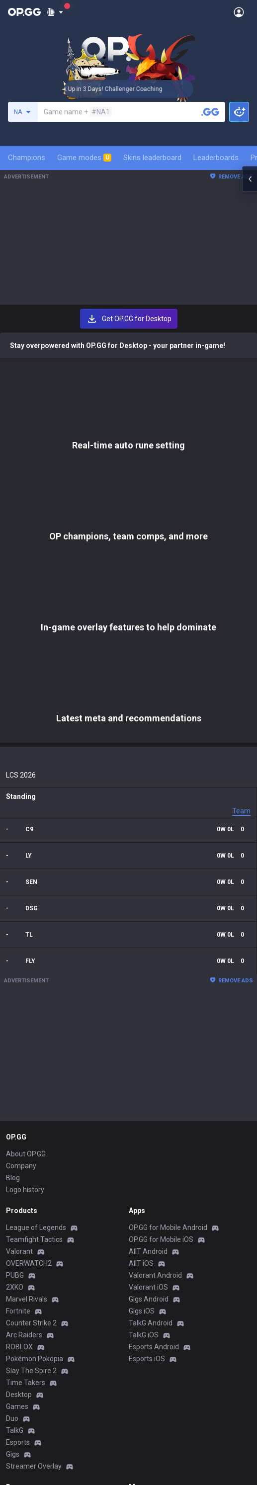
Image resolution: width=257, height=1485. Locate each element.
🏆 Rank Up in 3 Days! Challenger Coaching (116, 89)
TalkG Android (150, 1094)
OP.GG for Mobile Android (168, 999)
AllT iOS (141, 1035)
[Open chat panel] (249, 179)
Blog (13, 949)
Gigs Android (149, 1070)
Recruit (140, 1299)
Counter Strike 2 (31, 1094)
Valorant (19, 1023)
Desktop (19, 1166)
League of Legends (36, 999)
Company (21, 937)
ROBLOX (19, 1118)
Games (17, 1178)
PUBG (15, 1046)
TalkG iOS (144, 1106)
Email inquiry (26, 1311)
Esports (18, 1214)
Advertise (144, 1287)
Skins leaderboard (152, 157)
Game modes (84, 157)
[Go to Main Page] (24, 12)
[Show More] (55, 12)
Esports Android (154, 1118)
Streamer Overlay (34, 1237)
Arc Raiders (24, 1106)
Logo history (25, 961)
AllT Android (148, 1023)
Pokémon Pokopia (34, 1130)
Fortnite (18, 1082)
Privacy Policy (29, 1275)
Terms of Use (27, 1287)
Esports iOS (147, 1130)
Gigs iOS (142, 1082)
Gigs (12, 1225)
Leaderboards (216, 157)
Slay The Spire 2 (31, 1142)
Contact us (23, 1323)
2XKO (14, 1058)
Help (13, 1299)
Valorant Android (155, 1046)
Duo (12, 1190)
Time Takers (25, 1154)
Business (143, 1275)
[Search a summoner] (210, 112)
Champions (26, 157)
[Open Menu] (239, 12)
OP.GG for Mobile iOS (161, 1011)
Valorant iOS (148, 1058)
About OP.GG (26, 925)
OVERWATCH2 (29, 1035)
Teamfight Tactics (34, 1011)
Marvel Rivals (26, 1070)
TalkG (14, 1202)
